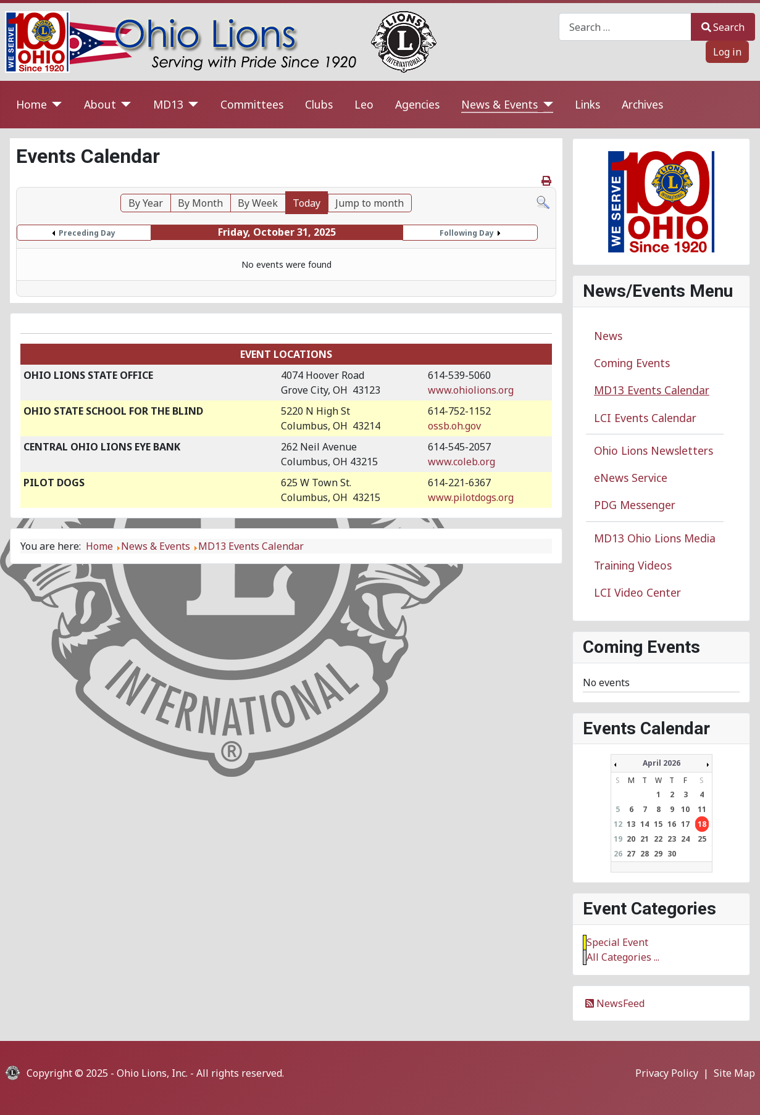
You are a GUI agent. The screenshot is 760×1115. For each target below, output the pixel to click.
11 (702, 809)
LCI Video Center (637, 592)
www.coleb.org (461, 461)
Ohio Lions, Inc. (152, 1073)
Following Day (467, 233)
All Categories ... (623, 957)
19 (618, 839)
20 (631, 839)
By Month (200, 203)
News (608, 335)
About (100, 104)
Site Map (734, 1073)
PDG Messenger (634, 504)
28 (644, 853)
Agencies (417, 104)
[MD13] (191, 104)
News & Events (499, 104)
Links (587, 104)
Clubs (319, 104)
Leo (364, 104)
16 (671, 824)
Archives (642, 104)
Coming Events (632, 362)
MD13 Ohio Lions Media (655, 538)
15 (658, 824)
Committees (251, 104)
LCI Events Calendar (645, 417)
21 (644, 839)
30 (671, 853)
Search (723, 27)
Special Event (617, 942)
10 (685, 809)
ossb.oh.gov (454, 426)
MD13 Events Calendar (651, 390)
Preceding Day (87, 233)
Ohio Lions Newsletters (653, 450)
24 (685, 839)
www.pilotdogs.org (471, 497)
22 (658, 839)
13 (631, 824)
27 (631, 853)
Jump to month (369, 203)
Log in (727, 52)
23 (671, 839)
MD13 (168, 104)
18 (702, 824)
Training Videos (633, 565)
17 (685, 824)
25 (702, 839)
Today (306, 203)
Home (31, 104)
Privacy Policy (666, 1073)
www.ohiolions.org (471, 390)
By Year (145, 203)
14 (644, 824)
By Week (258, 203)
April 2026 (661, 763)
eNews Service (630, 477)
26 (618, 853)
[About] (124, 104)
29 (658, 853)
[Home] (54, 104)
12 (618, 824)
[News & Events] (545, 104)
